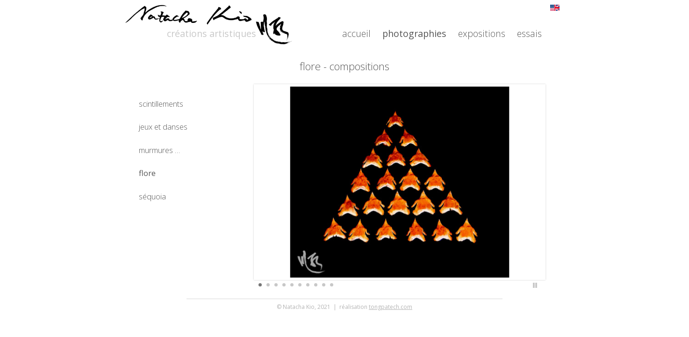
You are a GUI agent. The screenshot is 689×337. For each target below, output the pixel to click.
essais (529, 33)
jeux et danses (163, 126)
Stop (535, 285)
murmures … (159, 150)
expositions (481, 33)
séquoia (152, 196)
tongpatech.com (390, 89)
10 (331, 284)
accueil (356, 33)
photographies (414, 33)
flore (147, 173)
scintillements (161, 103)
